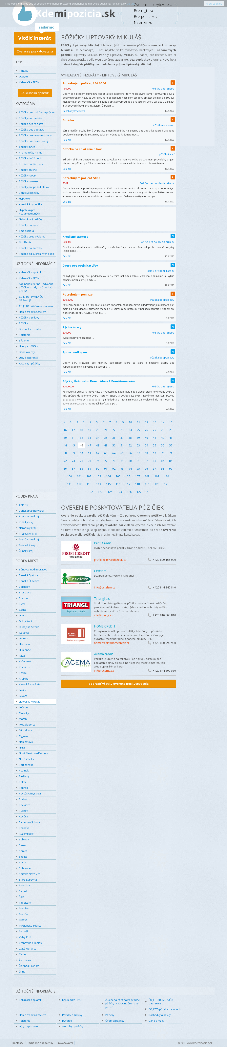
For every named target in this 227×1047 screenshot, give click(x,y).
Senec (23, 845)
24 (130, 430)
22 (113, 430)
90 (97, 468)
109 (157, 476)
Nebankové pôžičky (31, 219)
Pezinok (24, 770)
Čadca (23, 609)
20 (97, 430)
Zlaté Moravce (27, 948)
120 (157, 484)
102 (89, 476)
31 (73, 438)
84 (162, 461)
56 (162, 445)
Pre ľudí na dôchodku (32, 164)
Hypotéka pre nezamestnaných (29, 211)
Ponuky (23, 70)
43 (170, 438)
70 (162, 453)
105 (118, 476)
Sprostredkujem (75, 352)
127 (139, 492)
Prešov (23, 799)
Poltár (22, 782)
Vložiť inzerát (34, 37)
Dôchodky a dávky (30, 329)
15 (171, 422)
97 (154, 468)
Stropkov (24, 885)
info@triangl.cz (103, 615)
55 (154, 445)
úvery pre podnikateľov (80, 265)
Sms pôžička (26, 231)
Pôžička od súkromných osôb (36, 254)
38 (130, 438)
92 (113, 468)
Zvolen (23, 954)
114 (98, 484)
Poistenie (24, 335)
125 (119, 492)
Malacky (24, 713)
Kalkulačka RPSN (29, 82)
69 (154, 453)
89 (89, 468)
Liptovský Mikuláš (29, 701)
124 (110, 492)
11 (138, 422)
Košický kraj (26, 522)
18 (81, 430)
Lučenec (24, 707)
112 (79, 484)
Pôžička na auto (28, 225)
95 (138, 468)
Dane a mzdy (27, 352)
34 (97, 438)
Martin (23, 719)
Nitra (22, 747)
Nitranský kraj (27, 528)
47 (89, 445)
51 (122, 445)
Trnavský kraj (27, 545)
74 (81, 461)
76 (97, 461)
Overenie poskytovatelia (35, 51)
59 (73, 453)
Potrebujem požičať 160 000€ (84, 83)
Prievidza (24, 805)
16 (65, 430)
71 (170, 453)
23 (122, 430)
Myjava (23, 736)
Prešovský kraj (28, 533)
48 (97, 445)
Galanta (24, 632)
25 (138, 430)
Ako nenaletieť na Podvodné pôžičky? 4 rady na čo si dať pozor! (36, 287)
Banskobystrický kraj (31, 510)
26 (146, 430)
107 (137, 476)
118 (137, 484)
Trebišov (24, 908)
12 (146, 422)
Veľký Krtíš (25, 937)
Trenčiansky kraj (29, 539)
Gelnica (23, 638)
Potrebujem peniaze (78, 294)
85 (170, 461)
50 (113, 445)
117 (127, 484)
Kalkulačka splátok (35, 93)
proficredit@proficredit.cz (110, 560)
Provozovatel (65, 1043)
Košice (23, 673)
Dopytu (23, 76)
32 (81, 438)
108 (147, 476)
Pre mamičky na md (30, 152)
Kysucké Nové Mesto (31, 684)
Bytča (22, 604)
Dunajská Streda (29, 627)
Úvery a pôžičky (28, 346)
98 (162, 468)
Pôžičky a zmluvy (29, 317)
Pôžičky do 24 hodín (31, 158)
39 (138, 438)
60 (81, 453)
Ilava (22, 655)
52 (130, 445)
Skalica (23, 856)
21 (105, 430)
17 (73, 430)
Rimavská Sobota (29, 822)
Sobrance (25, 868)
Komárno (24, 667)
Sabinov (24, 839)
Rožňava (24, 828)
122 (90, 492)
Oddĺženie (25, 242)
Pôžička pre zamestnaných (35, 141)
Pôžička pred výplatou (32, 236)
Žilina (22, 971)
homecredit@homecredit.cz (111, 643)
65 (122, 453)
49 (105, 445)
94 (130, 468)
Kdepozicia (75, 13)
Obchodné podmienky (40, 1043)
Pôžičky (23, 323)
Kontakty (17, 1043)
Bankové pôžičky (29, 193)
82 (146, 461)
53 (138, 445)
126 (129, 492)
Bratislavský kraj (29, 516)
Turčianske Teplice (30, 925)
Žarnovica (25, 960)
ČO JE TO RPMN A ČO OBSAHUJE (31, 298)
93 (122, 468)
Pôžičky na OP (27, 175)
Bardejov (24, 586)
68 (146, 453)
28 (162, 430)
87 (73, 468)
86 (65, 468)
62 (97, 453)
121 (166, 484)
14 (162, 422)
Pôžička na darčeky (30, 248)
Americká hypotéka (30, 204)
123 (100, 492)
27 (154, 430)
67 (138, 453)
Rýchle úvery (72, 327)
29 (170, 430)
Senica (23, 851)
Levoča (23, 696)
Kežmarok (25, 661)
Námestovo (26, 742)
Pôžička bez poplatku (32, 129)
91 (105, 468)
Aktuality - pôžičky (29, 363)
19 (89, 430)
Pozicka (68, 120)
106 (127, 476)
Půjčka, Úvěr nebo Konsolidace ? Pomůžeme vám (99, 381)
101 (79, 476)
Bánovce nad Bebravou (33, 569)
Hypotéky (25, 198)
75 (89, 461)
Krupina (24, 678)
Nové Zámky (26, 759)
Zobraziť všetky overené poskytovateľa (119, 684)
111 (69, 484)
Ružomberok (26, 833)
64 (113, 453)
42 (162, 438)
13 (154, 422)
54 (146, 445)
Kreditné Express (75, 236)
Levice (23, 690)
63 (105, 453)
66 (130, 453)
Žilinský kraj (26, 551)
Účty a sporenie (28, 357)
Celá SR (23, 505)
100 (69, 476)
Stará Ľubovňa (28, 879)
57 (170, 445)
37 (122, 438)
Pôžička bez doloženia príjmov (37, 112)
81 (138, 461)
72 (65, 461)
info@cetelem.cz (104, 587)
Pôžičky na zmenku (30, 118)
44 (65, 445)
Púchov (23, 810)
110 (166, 476)
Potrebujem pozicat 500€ (81, 178)
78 (113, 461)
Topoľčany (25, 902)
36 (113, 438)
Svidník (23, 891)
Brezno (23, 598)
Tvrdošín (24, 931)
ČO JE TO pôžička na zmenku (36, 306)
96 (146, 468)
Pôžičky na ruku (28, 181)
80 (130, 461)
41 (154, 438)
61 (89, 453)
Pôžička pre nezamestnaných (36, 135)
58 (65, 453)
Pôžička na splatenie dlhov (82, 149)
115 (108, 484)
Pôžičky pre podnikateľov (34, 187)
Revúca (23, 816)
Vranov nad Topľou (30, 943)
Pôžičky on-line (28, 170)
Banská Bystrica (28, 575)
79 (122, 461)
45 (73, 445)
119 (147, 484)
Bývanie (24, 340)
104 (108, 476)
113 (89, 484)
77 (105, 461)
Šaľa (21, 897)
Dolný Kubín (26, 621)
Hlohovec (24, 644)
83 (154, 461)
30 (65, 438)
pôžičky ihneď (27, 147)
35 (105, 438)
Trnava (23, 920)
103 (98, 476)
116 (118, 484)
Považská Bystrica (30, 793)
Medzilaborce (27, 724)
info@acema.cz (104, 670)
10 (130, 422)
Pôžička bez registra (31, 124)
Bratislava (25, 592)
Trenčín (23, 914)
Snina (22, 862)
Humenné (25, 650)
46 (81, 445)
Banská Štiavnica (29, 581)
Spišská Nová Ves (29, 874)
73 (73, 461)
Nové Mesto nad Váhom (33, 753)
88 (81, 468)
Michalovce (25, 730)
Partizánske (26, 765)
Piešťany (24, 776)
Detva (22, 615)
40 (146, 438)
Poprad (23, 788)
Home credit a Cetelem (32, 312)
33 (89, 438)
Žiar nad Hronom (29, 966)
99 (170, 468)
